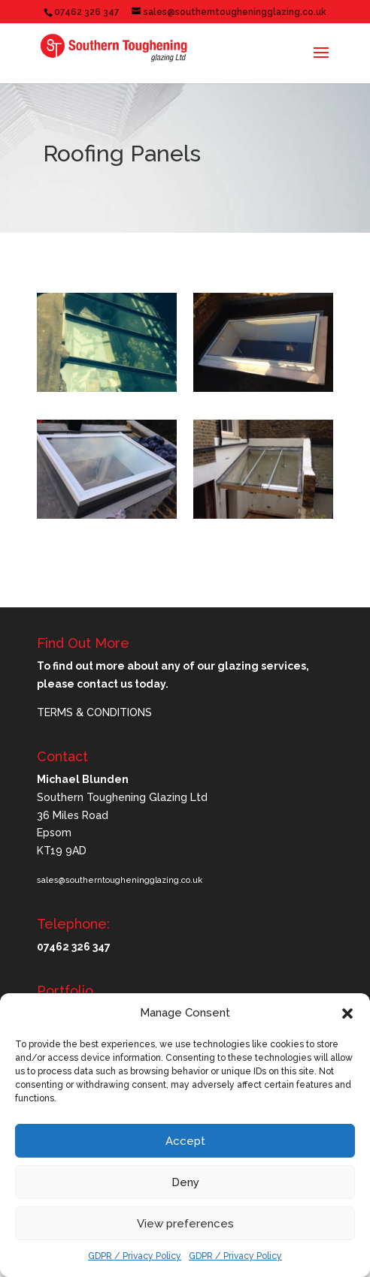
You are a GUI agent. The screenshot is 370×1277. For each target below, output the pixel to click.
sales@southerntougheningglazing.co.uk (119, 880)
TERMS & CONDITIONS (94, 712)
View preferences (185, 1223)
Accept (185, 1141)
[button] (347, 1013)
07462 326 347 (87, 12)
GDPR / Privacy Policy (134, 1256)
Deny (185, 1182)
